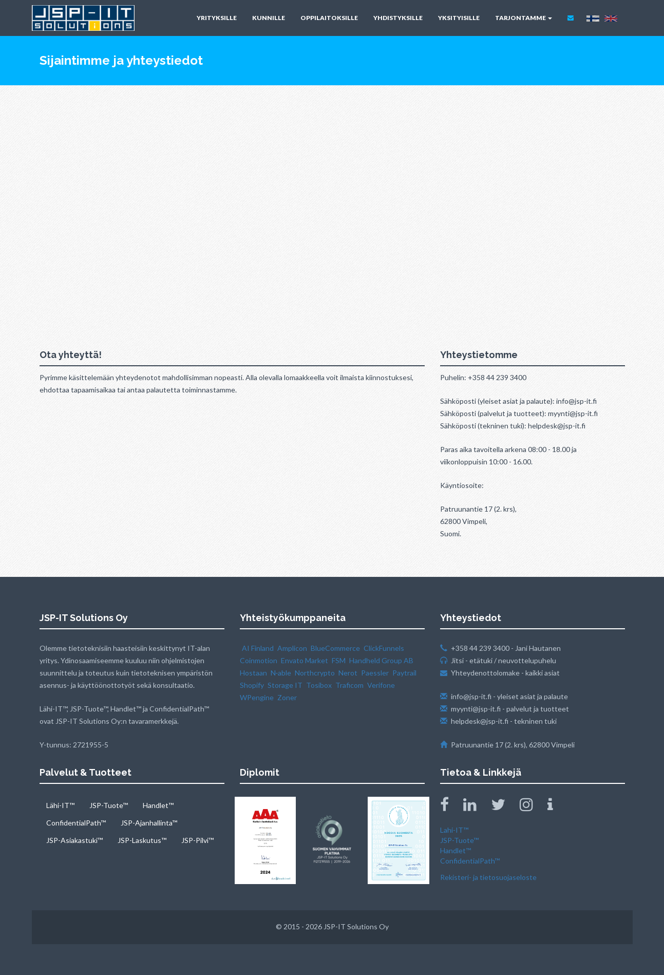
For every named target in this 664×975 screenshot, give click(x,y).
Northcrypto (315, 672)
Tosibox (319, 685)
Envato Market (304, 660)
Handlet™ (158, 805)
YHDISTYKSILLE (398, 18)
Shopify (252, 685)
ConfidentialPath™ (76, 822)
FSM (339, 660)
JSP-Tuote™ (108, 805)
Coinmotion (258, 660)
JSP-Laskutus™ (142, 840)
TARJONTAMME (523, 18)
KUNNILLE (268, 18)
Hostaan (253, 672)
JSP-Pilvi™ (197, 840)
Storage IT (285, 685)
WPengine (257, 697)
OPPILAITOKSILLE (329, 18)
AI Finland (258, 648)
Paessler (375, 672)
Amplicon (292, 648)
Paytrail (404, 672)
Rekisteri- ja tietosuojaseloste (488, 877)
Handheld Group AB (381, 660)
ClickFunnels (384, 648)
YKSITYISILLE (459, 18)
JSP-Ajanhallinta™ (149, 822)
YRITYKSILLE (217, 18)
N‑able (281, 672)
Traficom (349, 685)
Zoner (287, 697)
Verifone (381, 685)
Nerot (347, 672)
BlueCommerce (335, 648)
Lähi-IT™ (60, 805)
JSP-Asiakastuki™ (74, 840)
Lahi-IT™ (454, 830)
